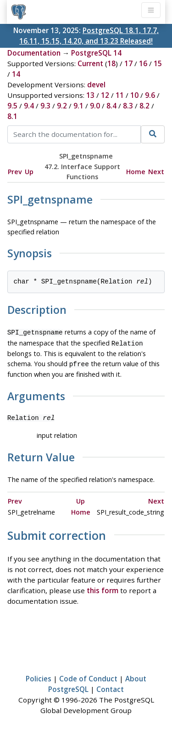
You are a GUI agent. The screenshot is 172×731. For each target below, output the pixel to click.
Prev (15, 171)
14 (16, 74)
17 (128, 63)
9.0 (95, 105)
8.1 (12, 116)
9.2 (62, 105)
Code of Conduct (88, 675)
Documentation (34, 52)
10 (134, 95)
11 (120, 95)
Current (90, 63)
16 (143, 63)
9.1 (78, 105)
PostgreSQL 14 (96, 52)
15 (158, 63)
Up (29, 171)
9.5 (12, 105)
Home (135, 171)
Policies (38, 675)
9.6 (150, 95)
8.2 (144, 105)
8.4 (111, 105)
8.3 (128, 105)
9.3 (45, 105)
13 (90, 95)
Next (156, 171)
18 (111, 63)
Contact (110, 686)
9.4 (29, 105)
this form (102, 587)
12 (105, 95)
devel (96, 84)
